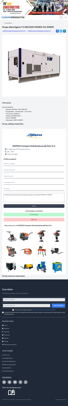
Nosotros (5, 328)
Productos (6, 335)
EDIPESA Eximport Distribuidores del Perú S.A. (39, 31)
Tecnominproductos (8, 371)
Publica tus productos (9, 344)
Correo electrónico (9, 182)
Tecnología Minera (7, 358)
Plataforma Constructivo (9, 364)
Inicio (4, 325)
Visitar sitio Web (11, 154)
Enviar (34, 206)
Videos (5, 341)
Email (34, 219)
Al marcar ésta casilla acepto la (35, 310)
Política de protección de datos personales (44, 310)
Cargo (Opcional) (8, 176)
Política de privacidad (61, 399)
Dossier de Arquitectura (9, 361)
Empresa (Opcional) (9, 170)
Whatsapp (34, 214)
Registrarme (58, 305)
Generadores (8, 23)
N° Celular (6, 188)
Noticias (5, 338)
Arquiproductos (6, 368)
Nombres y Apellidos (9, 163)
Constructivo (6, 355)
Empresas (5, 332)
